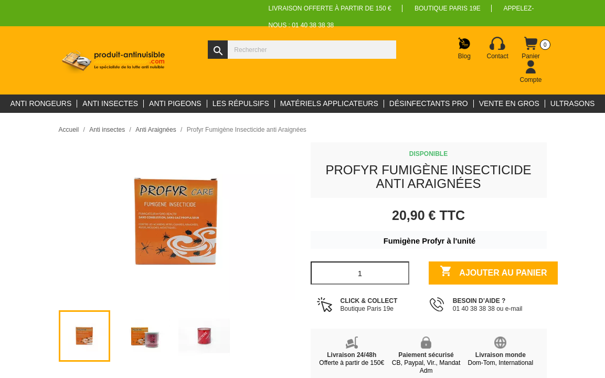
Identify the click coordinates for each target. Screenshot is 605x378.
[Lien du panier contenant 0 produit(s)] (531, 48)
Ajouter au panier (493, 272)
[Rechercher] (302, 49)
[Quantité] (360, 273)
